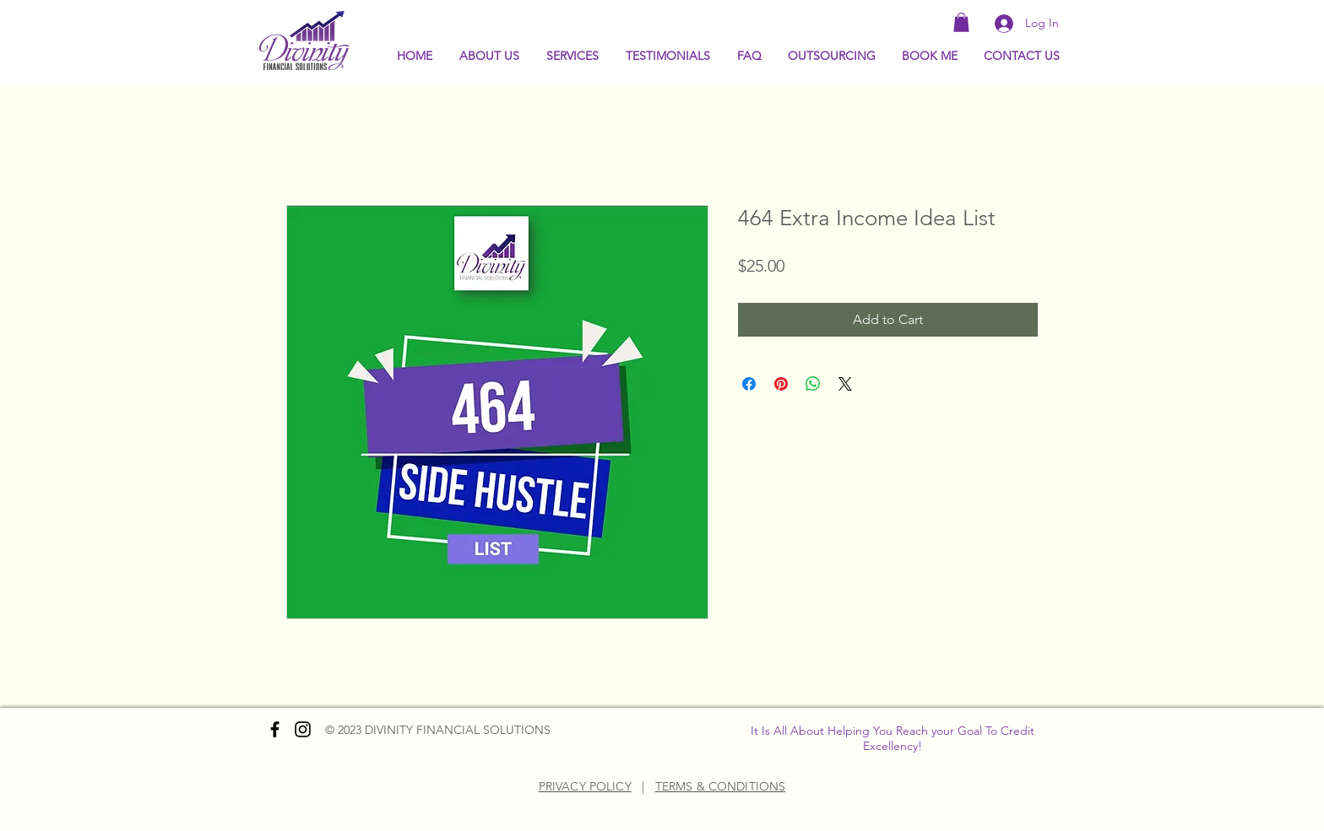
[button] (961, 22)
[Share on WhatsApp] (813, 384)
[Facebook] (274, 729)
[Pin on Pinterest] (781, 384)
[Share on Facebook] (749, 384)
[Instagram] (302, 729)
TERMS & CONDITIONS (720, 786)
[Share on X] (845, 384)
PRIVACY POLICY (585, 786)
